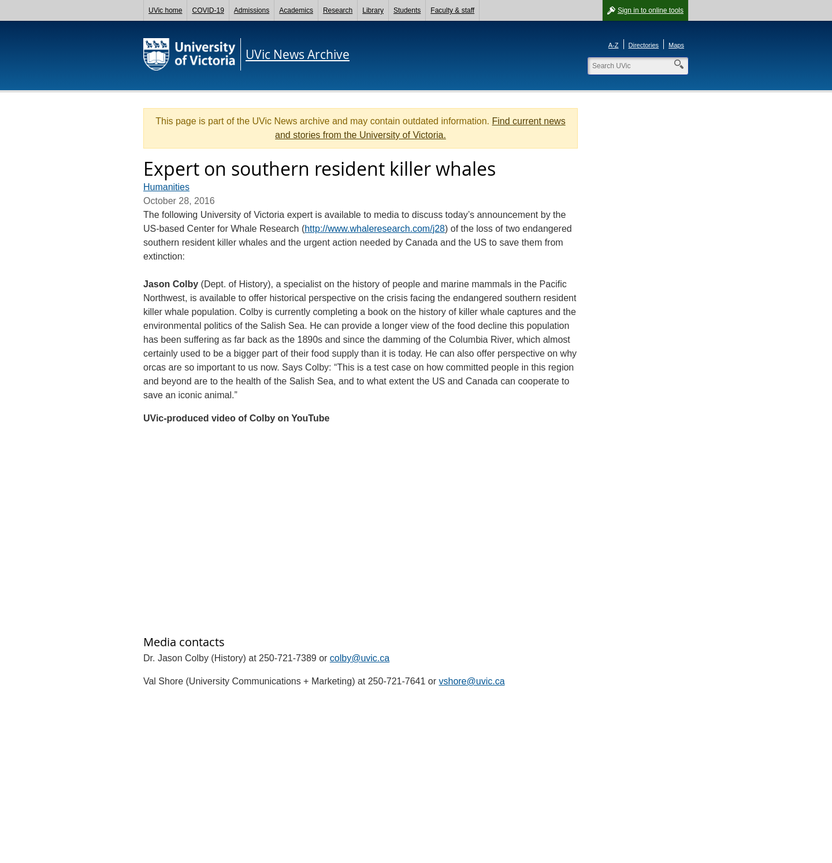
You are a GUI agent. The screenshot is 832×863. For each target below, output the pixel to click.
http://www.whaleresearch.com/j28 (374, 229)
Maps (676, 45)
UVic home (165, 10)
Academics (296, 10)
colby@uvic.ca (359, 658)
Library (373, 10)
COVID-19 (208, 10)
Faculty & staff (452, 10)
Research (337, 10)
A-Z (613, 45)
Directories (644, 45)
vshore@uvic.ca (471, 681)
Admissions (251, 10)
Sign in (651, 10)
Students (407, 10)
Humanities (166, 187)
